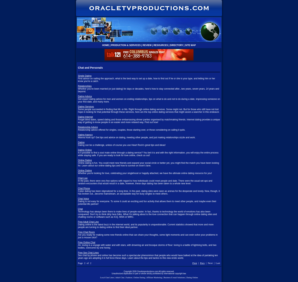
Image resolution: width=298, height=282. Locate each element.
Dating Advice (85, 96)
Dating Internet (85, 117)
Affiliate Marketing (154, 277)
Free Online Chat (86, 242)
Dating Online (85, 150)
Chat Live (83, 178)
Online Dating (85, 160)
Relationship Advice (88, 127)
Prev (202, 263)
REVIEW (147, 45)
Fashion (129, 277)
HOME (105, 45)
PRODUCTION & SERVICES (126, 45)
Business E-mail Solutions (174, 277)
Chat (80, 209)
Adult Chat (119, 277)
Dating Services (86, 106)
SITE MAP (190, 45)
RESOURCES (161, 45)
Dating (81, 142)
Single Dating (84, 76)
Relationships (85, 86)
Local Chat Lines (107, 277)
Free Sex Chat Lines (88, 252)
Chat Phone (84, 188)
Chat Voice (83, 198)
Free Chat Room (86, 232)
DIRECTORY (176, 45)
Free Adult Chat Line (88, 222)
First (194, 263)
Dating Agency (85, 134)
